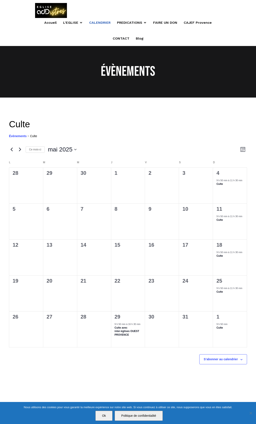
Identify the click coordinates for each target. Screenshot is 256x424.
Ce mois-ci (35, 149)
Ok (104, 415)
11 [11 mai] (219, 209)
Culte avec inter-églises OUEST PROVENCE (127, 332)
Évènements (18, 136)
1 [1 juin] (217, 317)
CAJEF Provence (198, 23)
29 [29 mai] (117, 317)
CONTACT (121, 39)
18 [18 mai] (219, 245)
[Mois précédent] (11, 150)
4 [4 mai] (217, 173)
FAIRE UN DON (165, 23)
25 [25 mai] (219, 281)
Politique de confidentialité (138, 415)
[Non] (251, 413)
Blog (140, 39)
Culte (219, 184)
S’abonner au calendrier (221, 360)
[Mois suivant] (19, 150)
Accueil (50, 23)
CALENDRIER (100, 23)
